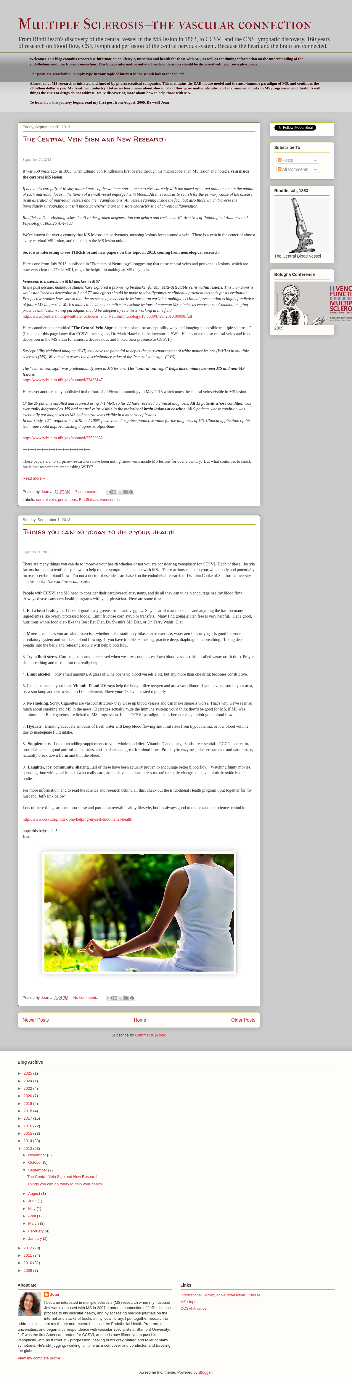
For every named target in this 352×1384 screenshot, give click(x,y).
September (38, 1170)
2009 (28, 1270)
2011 (28, 1255)
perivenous (67, 499)
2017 (28, 1118)
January (35, 1238)
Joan (54, 1294)
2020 (28, 1096)
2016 (28, 1126)
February (36, 1231)
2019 (28, 1103)
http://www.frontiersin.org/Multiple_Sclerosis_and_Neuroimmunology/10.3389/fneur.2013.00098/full (107, 316)
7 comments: (86, 491)
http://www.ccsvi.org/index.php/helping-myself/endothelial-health (77, 819)
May (32, 1208)
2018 (28, 1111)
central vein (46, 499)
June (33, 1201)
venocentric (109, 499)
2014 (28, 1141)
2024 (28, 1081)
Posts (285, 160)
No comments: (86, 997)
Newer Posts (36, 1020)
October (35, 1162)
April (32, 1216)
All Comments (293, 169)
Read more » (34, 478)
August (34, 1193)
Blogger (205, 1372)
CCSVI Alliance (194, 1308)
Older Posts (243, 1020)
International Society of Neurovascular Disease (221, 1295)
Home (140, 1020)
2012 (28, 1248)
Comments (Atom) (150, 1035)
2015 (28, 1133)
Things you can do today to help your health (99, 532)
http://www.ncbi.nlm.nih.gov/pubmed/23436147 (63, 380)
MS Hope (189, 1302)
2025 (28, 1073)
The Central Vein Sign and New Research (94, 139)
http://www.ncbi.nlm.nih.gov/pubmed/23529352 (63, 438)
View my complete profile (39, 1358)
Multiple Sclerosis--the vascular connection (165, 24)
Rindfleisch (88, 499)
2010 (28, 1263)
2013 (28, 1148)
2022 (28, 1088)
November (37, 1155)
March (34, 1223)
